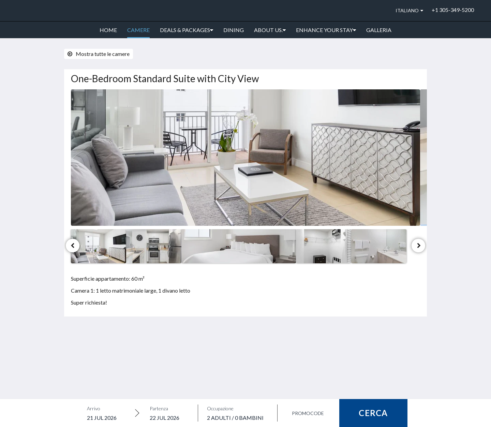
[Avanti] (418, 245)
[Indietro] (72, 245)
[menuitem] (108, 30)
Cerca (373, 413)
